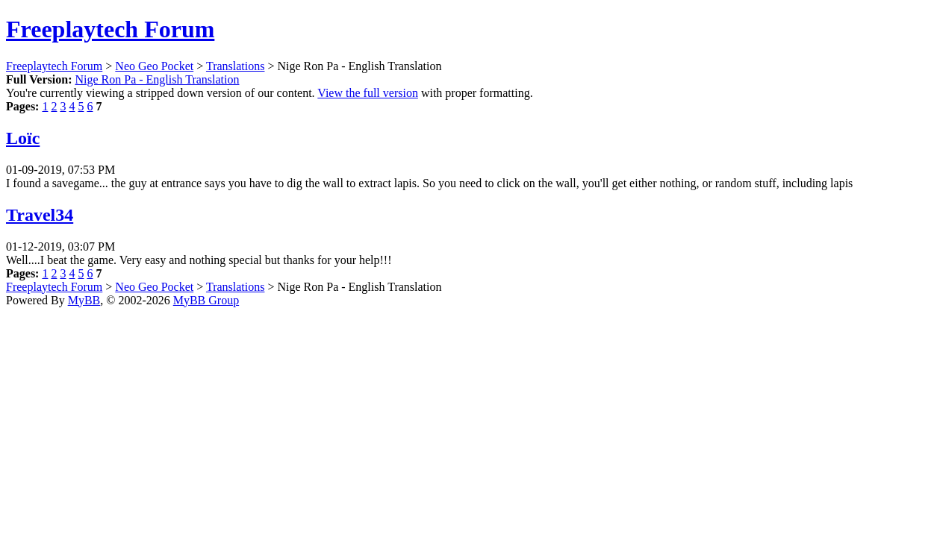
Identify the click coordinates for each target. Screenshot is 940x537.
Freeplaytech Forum (110, 29)
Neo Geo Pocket (154, 66)
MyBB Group (206, 300)
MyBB (84, 300)
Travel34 (39, 214)
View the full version (367, 93)
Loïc (23, 138)
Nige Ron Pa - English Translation (157, 79)
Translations (235, 66)
